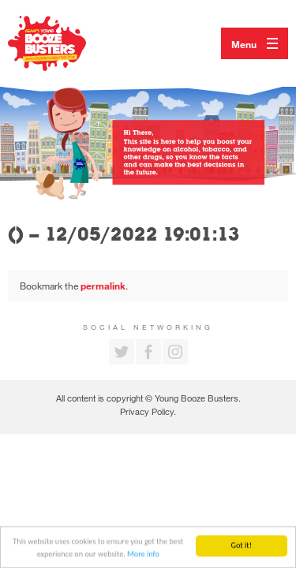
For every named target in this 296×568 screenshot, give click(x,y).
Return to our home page (63, 43)
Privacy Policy (147, 411)
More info (143, 554)
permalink (103, 285)
